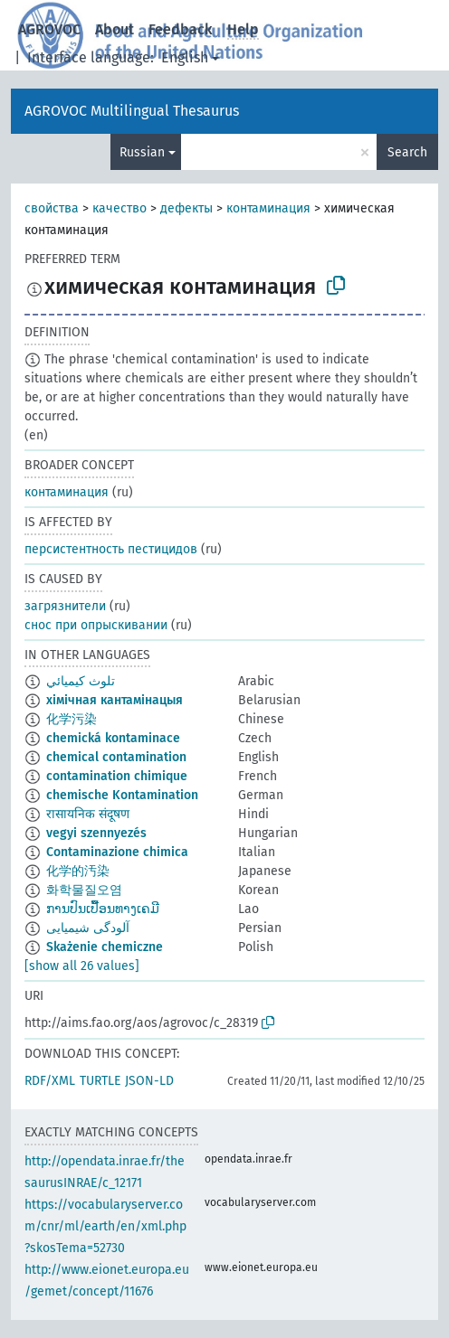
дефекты (186, 208)
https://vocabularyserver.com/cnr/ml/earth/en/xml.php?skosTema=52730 (105, 1226)
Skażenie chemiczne (104, 947)
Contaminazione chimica (117, 852)
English (184, 57)
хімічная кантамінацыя (114, 700)
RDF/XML (49, 1080)
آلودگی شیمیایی (87, 928)
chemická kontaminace (113, 738)
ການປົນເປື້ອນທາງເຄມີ (102, 909)
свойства (51, 208)
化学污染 (71, 719)
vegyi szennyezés (96, 833)
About (114, 29)
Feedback (180, 29)
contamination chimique (116, 776)
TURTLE (100, 1080)
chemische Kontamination (122, 795)
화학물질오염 (84, 890)
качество (119, 208)
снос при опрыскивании (95, 625)
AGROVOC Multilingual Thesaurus (131, 110)
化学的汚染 (78, 871)
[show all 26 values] (81, 966)
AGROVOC (49, 29)
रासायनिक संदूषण (87, 814)
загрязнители (65, 606)
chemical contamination (116, 757)
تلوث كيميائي (80, 681)
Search (407, 152)
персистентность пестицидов (110, 549)
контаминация (268, 208)
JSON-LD (149, 1080)
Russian (142, 152)
